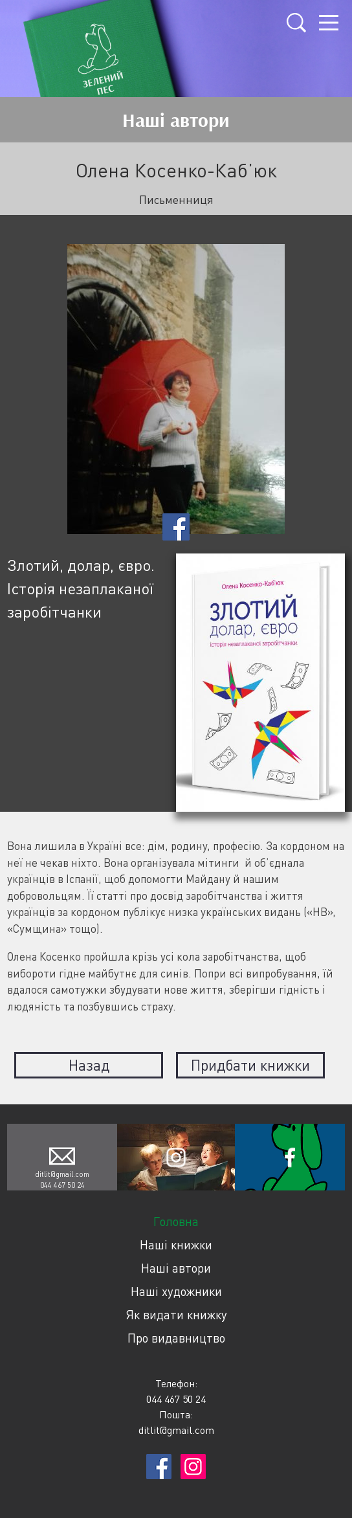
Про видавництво (176, 1337)
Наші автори (176, 1267)
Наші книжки (176, 1244)
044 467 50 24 (62, 1185)
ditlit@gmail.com (62, 1174)
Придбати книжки (250, 1065)
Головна (176, 1221)
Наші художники (176, 1291)
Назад (89, 1065)
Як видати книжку (176, 1314)
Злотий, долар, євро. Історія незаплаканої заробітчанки (81, 588)
